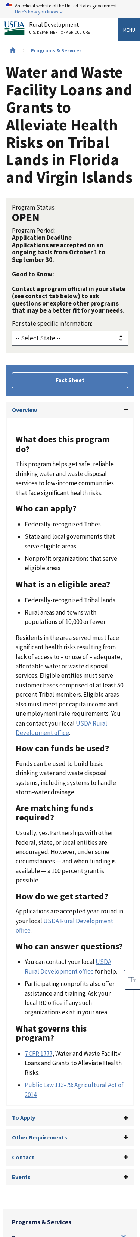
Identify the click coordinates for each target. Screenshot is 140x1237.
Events (21, 1177)
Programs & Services (56, 50)
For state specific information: (52, 323)
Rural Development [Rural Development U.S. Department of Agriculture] (60, 29)
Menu (129, 30)
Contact (23, 1157)
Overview (24, 410)
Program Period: (33, 230)
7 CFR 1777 (38, 1053)
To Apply (23, 1117)
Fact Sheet (70, 380)
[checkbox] (132, 980)
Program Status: (34, 207)
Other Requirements (39, 1137)
